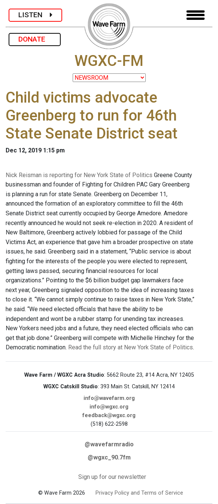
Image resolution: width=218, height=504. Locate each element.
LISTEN (35, 14)
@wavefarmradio (109, 444)
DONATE (34, 39)
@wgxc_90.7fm (109, 457)
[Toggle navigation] (195, 15)
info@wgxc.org (109, 407)
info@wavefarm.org (109, 398)
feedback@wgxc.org (109, 415)
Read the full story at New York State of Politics (130, 347)
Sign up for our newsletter (112, 476)
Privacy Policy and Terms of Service (139, 493)
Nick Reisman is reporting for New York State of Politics (79, 175)
